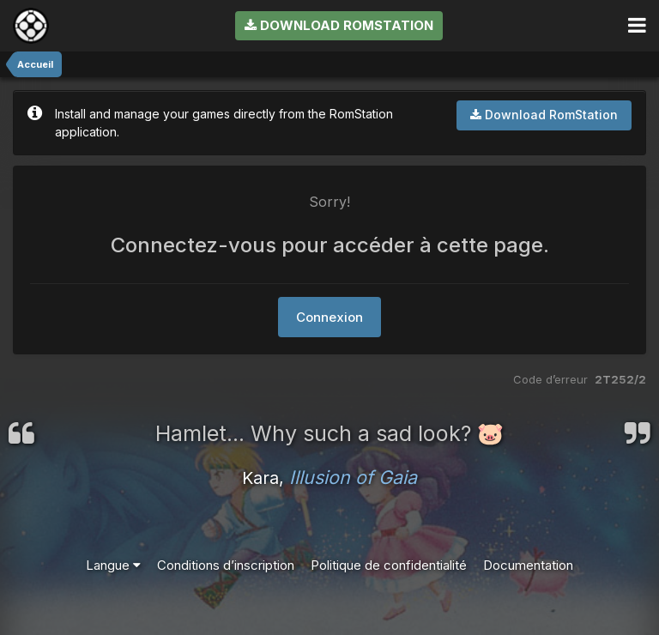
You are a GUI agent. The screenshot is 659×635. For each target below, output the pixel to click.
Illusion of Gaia (353, 477)
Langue (113, 565)
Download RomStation (339, 25)
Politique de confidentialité (389, 565)
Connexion (329, 317)
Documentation (528, 565)
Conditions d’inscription (225, 565)
